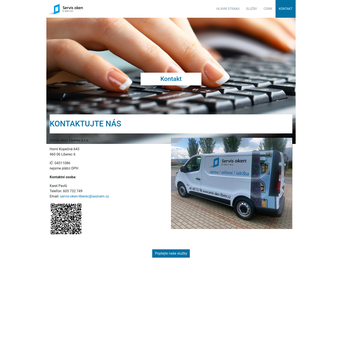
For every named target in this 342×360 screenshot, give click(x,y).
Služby (251, 8)
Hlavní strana (228, 8)
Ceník (267, 8)
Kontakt (285, 8)
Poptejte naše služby (171, 250)
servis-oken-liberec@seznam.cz (84, 193)
